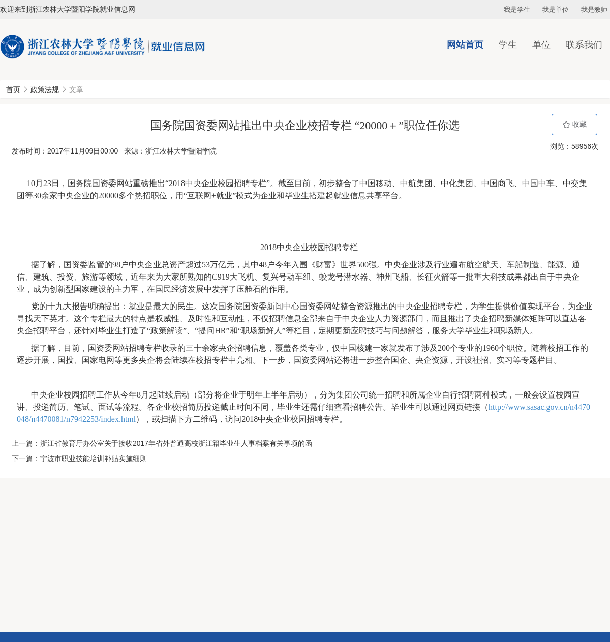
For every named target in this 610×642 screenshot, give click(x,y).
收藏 (574, 124)
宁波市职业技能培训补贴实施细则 (93, 458)
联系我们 (584, 45)
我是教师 (594, 9)
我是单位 (555, 9)
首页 (13, 89)
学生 (508, 45)
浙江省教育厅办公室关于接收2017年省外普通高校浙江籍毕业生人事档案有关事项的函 (176, 443)
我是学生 (517, 9)
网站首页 (465, 45)
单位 (541, 45)
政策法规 (44, 89)
